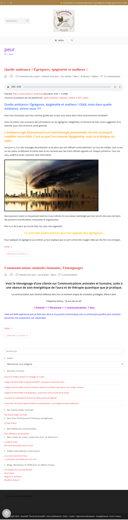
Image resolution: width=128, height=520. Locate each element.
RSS (79, 98)
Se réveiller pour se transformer (18, 470)
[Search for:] (72, 40)
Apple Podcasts (50, 98)
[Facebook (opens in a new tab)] (2, 2)
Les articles (66, 77)
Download (38, 94)
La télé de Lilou (11, 442)
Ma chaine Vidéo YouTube (15, 415)
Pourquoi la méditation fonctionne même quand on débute (30, 398)
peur (11, 54)
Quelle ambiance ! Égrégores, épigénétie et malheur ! (46, 70)
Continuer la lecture (18, 255)
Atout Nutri (9, 473)
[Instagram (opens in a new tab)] (4, 2)
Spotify (63, 98)
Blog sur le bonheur (13, 477)
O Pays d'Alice (10, 423)
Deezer (72, 98)
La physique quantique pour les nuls (20, 460)
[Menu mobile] (59, 40)
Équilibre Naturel (11, 480)
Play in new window (22, 94)
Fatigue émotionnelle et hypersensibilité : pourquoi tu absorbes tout (34, 382)
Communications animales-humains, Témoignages (43, 268)
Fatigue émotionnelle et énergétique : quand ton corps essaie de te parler (36, 393)
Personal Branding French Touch (18, 446)
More (85, 98)
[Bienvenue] (5, 54)
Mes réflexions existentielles (16, 434)
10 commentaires (112, 77)
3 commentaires (69, 275)
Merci (76, 77)
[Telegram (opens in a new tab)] (11, 2)
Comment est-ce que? (29, 77)
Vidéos (95, 77)
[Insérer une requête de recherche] (64, 352)
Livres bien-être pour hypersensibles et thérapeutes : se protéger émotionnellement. (41, 404)
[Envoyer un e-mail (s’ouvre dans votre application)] (7, 2)
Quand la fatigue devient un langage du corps (24, 377)
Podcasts (85, 77)
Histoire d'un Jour (50, 77)
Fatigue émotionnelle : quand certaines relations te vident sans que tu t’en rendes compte (43, 388)
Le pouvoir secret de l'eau (15, 456)
